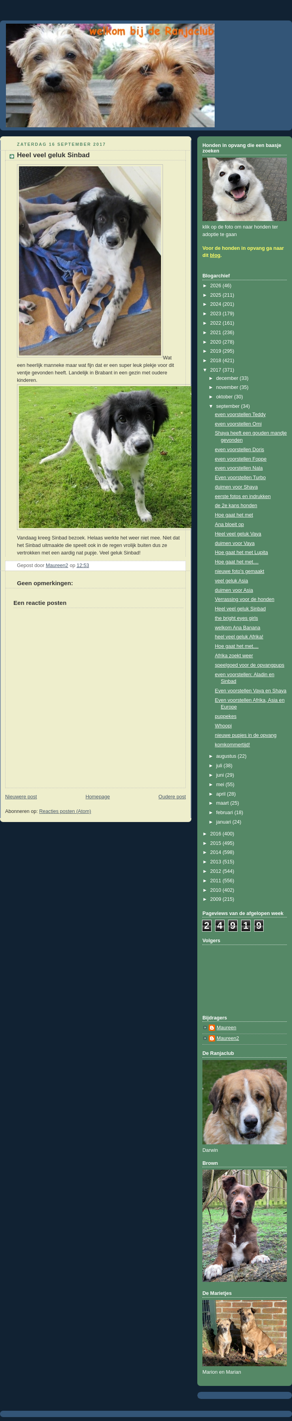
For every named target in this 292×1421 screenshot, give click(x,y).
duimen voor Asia (234, 590)
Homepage (98, 797)
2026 (216, 285)
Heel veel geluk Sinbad (240, 609)
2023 (216, 313)
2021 (216, 332)
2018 (216, 360)
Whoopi (223, 726)
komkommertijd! (232, 745)
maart (223, 803)
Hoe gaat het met (234, 515)
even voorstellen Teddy (240, 414)
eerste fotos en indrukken (243, 496)
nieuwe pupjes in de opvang (246, 735)
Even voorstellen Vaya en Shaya (250, 691)
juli (220, 765)
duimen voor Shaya (236, 487)
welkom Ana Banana (237, 628)
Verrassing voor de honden (245, 599)
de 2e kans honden (236, 505)
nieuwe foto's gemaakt (239, 571)
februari (225, 812)
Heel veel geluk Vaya (238, 534)
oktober (225, 397)
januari (224, 822)
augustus (227, 756)
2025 (216, 295)
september (228, 406)
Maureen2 (228, 1038)
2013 (216, 862)
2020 (216, 342)
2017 (216, 370)
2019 (216, 351)
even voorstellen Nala (239, 468)
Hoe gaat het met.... (237, 562)
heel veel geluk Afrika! (239, 637)
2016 (216, 834)
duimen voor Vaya (235, 543)
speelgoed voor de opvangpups (250, 665)
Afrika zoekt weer (234, 655)
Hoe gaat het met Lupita (241, 552)
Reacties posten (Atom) (65, 811)
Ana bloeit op (229, 524)
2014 (216, 852)
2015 (216, 843)
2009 (216, 899)
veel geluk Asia (231, 581)
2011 (216, 880)
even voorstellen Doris (239, 449)
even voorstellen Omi (238, 424)
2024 (216, 304)
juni (220, 775)
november (228, 387)
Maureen (226, 1027)
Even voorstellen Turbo (240, 477)
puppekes (226, 716)
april (221, 794)
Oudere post (172, 797)
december (228, 378)
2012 (216, 871)
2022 (216, 323)
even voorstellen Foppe (241, 459)
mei (221, 784)
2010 (216, 890)
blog (215, 255)
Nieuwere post (21, 797)
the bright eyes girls (236, 618)
